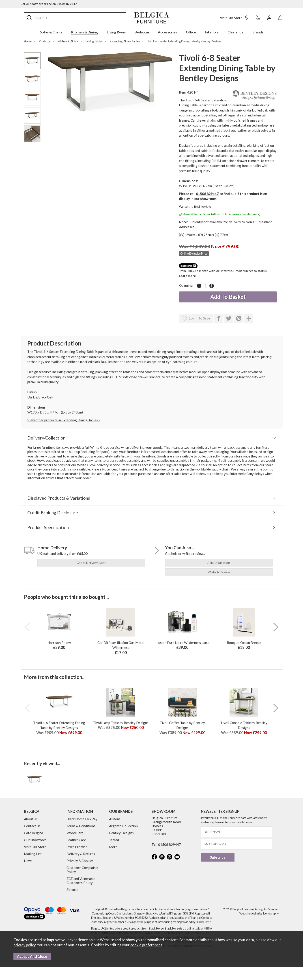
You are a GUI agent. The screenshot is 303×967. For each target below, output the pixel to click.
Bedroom (142, 32)
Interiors (212, 32)
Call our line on (49, 4)
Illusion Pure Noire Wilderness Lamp (182, 643)
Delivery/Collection (46, 437)
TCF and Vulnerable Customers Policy (81, 881)
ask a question (218, 562)
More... (114, 847)
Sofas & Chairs (51, 32)
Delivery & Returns (81, 854)
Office (191, 32)
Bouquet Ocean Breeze (244, 643)
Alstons (114, 819)
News (28, 861)
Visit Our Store (234, 17)
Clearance (235, 32)
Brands (257, 32)
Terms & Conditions (81, 826)
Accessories (167, 32)
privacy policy (24, 945)
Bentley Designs (121, 833)
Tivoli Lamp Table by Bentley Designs (120, 723)
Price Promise (77, 847)
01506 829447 (207, 194)
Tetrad (114, 840)
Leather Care (76, 840)
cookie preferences (146, 945)
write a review (219, 572)
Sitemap (72, 890)
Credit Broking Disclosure (52, 512)
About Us (31, 819)
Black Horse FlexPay (82, 819)
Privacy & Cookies (80, 861)
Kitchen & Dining (84, 32)
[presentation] (27, 627)
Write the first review (195, 206)
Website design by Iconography (259, 913)
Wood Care (75, 833)
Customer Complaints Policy (83, 870)
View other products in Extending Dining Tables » (63, 420)
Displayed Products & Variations (58, 498)
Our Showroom (35, 840)
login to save (196, 318)
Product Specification (48, 527)
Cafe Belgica (33, 833)
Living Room (116, 32)
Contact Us (32, 826)
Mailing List (33, 854)
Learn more (187, 276)
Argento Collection (123, 826)
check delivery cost (91, 562)
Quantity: (186, 285)
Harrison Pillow (59, 643)
